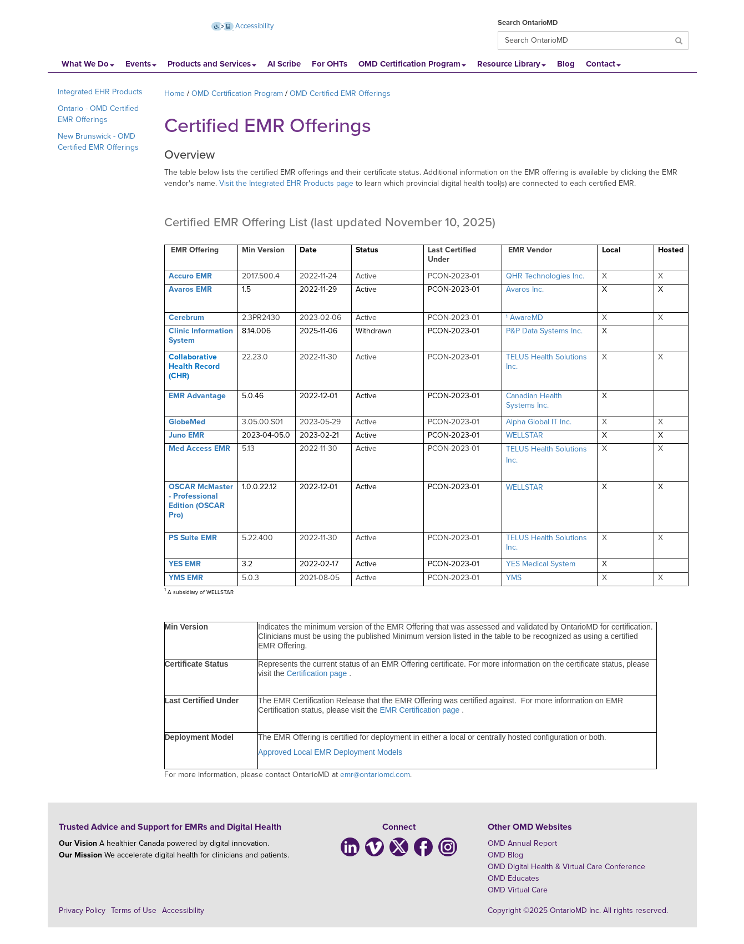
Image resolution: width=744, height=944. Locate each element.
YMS (514, 577)
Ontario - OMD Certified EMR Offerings (98, 114)
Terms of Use (133, 910)
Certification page (317, 673)
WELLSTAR (524, 435)
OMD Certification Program (237, 93)
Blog (566, 64)
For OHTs (329, 64)
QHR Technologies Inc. (545, 276)
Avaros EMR (190, 289)
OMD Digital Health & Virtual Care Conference (566, 866)
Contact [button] (603, 64)
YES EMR (185, 564)
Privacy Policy (82, 910)
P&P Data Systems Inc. (544, 331)
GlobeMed (187, 422)
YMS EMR (186, 577)
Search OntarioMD (528, 22)
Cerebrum (186, 317)
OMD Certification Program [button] (412, 64)
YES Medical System (540, 564)
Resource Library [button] (511, 64)
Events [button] (140, 64)
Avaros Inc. (525, 289)
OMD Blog (505, 855)
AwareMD (526, 317)
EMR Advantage (197, 395)
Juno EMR (186, 435)
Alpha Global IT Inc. (538, 422)
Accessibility (183, 910)
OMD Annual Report (522, 843)
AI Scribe (284, 64)
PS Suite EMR (193, 537)
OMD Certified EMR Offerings (340, 93)
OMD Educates (513, 878)
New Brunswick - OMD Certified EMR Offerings (98, 141)
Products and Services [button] (212, 64)
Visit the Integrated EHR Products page (286, 183)
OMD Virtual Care (518, 890)
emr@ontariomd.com (375, 774)
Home (174, 93)
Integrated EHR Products (100, 92)
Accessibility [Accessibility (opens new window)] (242, 26)
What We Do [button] (88, 64)
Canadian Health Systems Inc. (534, 400)
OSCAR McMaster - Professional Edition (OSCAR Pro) (201, 501)
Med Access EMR (199, 448)
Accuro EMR (190, 276)
